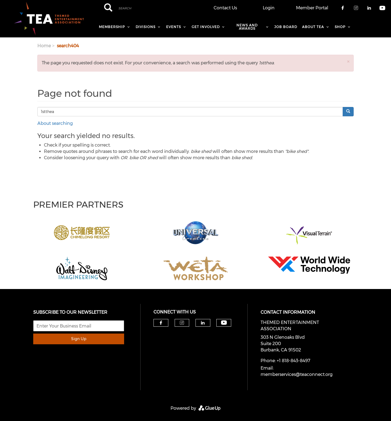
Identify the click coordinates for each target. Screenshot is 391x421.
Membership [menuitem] (112, 27)
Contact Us (225, 7)
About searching (55, 123)
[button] (348, 61)
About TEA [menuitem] (313, 27)
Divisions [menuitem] (145, 27)
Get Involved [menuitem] (206, 27)
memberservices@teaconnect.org (297, 374)
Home (44, 45)
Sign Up (78, 338)
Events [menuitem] (173, 27)
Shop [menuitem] (340, 27)
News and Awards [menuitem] (247, 27)
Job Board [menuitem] (285, 27)
